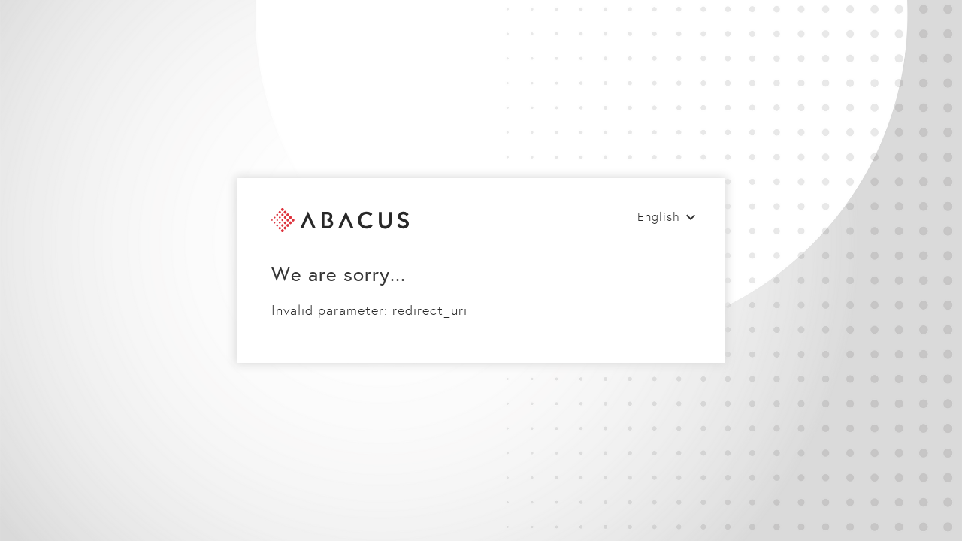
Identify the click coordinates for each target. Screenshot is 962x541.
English (658, 217)
